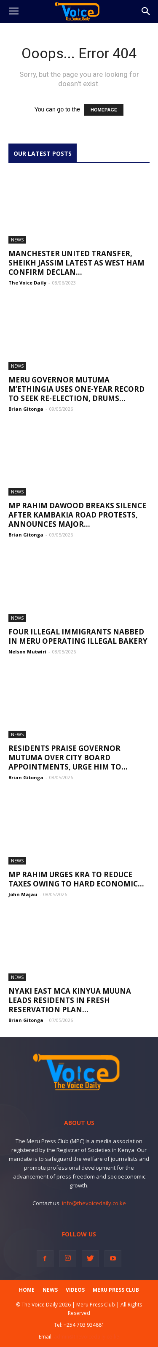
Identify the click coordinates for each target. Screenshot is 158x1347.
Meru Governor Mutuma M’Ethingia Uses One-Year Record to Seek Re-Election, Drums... (76, 389)
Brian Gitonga (25, 409)
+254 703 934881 (84, 1324)
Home (27, 1289)
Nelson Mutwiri (27, 651)
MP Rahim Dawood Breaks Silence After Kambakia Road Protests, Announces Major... (77, 515)
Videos (75, 1289)
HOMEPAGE (104, 109)
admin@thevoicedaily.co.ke (86, 1336)
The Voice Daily (27, 282)
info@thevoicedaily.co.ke (94, 1203)
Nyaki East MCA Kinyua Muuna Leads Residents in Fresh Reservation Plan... (69, 1000)
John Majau (22, 894)
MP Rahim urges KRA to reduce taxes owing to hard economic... (76, 879)
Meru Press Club (116, 1289)
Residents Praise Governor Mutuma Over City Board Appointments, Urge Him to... (68, 757)
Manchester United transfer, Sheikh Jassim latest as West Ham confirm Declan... (76, 263)
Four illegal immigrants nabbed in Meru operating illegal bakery (77, 636)
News (17, 239)
